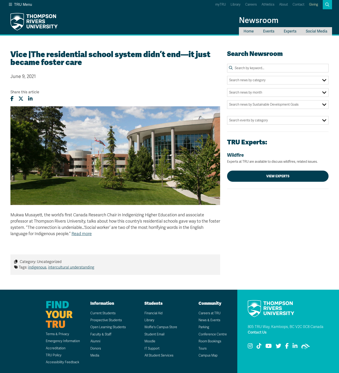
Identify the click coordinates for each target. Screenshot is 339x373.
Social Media (316, 31)
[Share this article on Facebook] (12, 99)
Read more (82, 233)
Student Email (154, 334)
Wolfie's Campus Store (160, 327)
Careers (251, 4)
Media (94, 355)
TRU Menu (20, 4)
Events (268, 31)
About (283, 4)
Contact (298, 4)
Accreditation (55, 348)
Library (236, 4)
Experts (290, 31)
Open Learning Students (108, 327)
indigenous (37, 267)
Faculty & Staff (100, 334)
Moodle (149, 341)
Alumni (95, 341)
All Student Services (158, 355)
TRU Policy (54, 355)
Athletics (267, 4)
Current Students (103, 313)
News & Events (209, 320)
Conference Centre (213, 334)
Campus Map (208, 355)
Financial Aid (153, 313)
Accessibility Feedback (62, 362)
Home (249, 31)
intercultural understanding (71, 267)
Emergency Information (63, 341)
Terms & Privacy (57, 334)
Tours (203, 348)
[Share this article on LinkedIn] (30, 99)
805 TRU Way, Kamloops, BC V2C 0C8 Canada (285, 326)
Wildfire (278, 158)
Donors (95, 348)
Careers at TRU (210, 313)
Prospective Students (106, 320)
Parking (204, 327)
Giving (313, 4)
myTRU (220, 4)
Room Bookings (210, 341)
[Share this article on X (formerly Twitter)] (20, 99)
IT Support (152, 348)
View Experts (278, 176)
